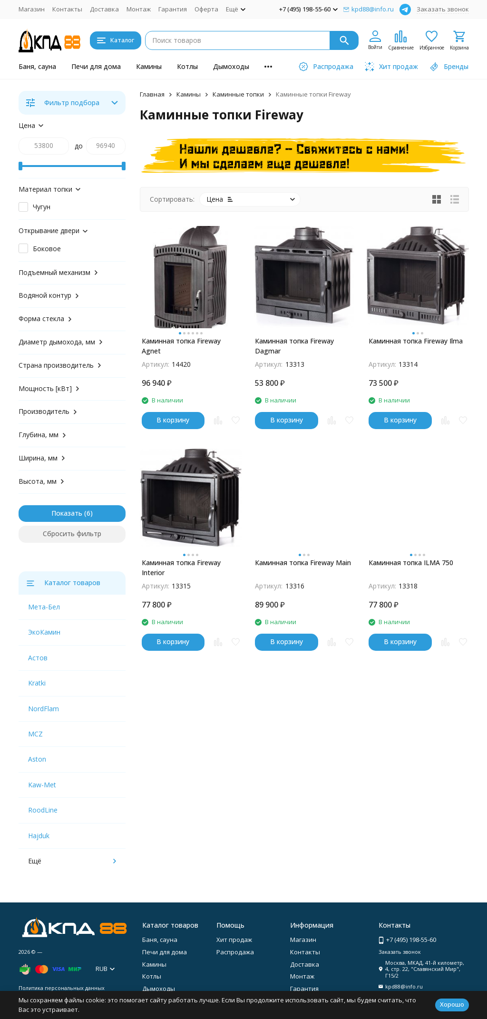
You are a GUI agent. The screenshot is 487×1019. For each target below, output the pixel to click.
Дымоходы (231, 66)
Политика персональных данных (62, 987)
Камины (149, 66)
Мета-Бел (44, 606)
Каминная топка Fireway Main (303, 562)
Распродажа (235, 952)
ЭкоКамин (44, 632)
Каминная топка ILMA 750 (411, 562)
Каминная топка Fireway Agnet (181, 345)
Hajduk (38, 835)
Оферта (206, 9)
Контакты (67, 9)
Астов (38, 657)
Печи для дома (96, 66)
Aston (37, 759)
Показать (66, 513)
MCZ (35, 733)
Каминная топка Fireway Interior (181, 567)
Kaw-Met (42, 784)
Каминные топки (238, 94)
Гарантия (172, 9)
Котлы (187, 66)
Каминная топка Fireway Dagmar (294, 345)
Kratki (37, 682)
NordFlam (43, 708)
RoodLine (43, 809)
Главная (152, 94)
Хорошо (452, 1004)
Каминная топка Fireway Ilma (416, 340)
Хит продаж (234, 939)
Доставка (104, 9)
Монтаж (139, 9)
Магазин (32, 9)
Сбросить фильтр (72, 533)
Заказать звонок (443, 9)
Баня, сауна (37, 66)
